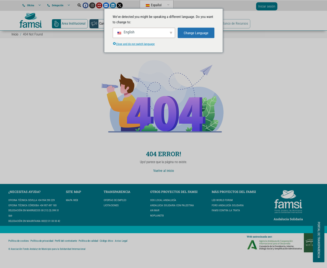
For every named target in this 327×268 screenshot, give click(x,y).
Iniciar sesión (266, 6)
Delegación (57, 5)
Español (154, 5)
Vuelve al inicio (163, 171)
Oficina (30, 5)
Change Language (196, 33)
